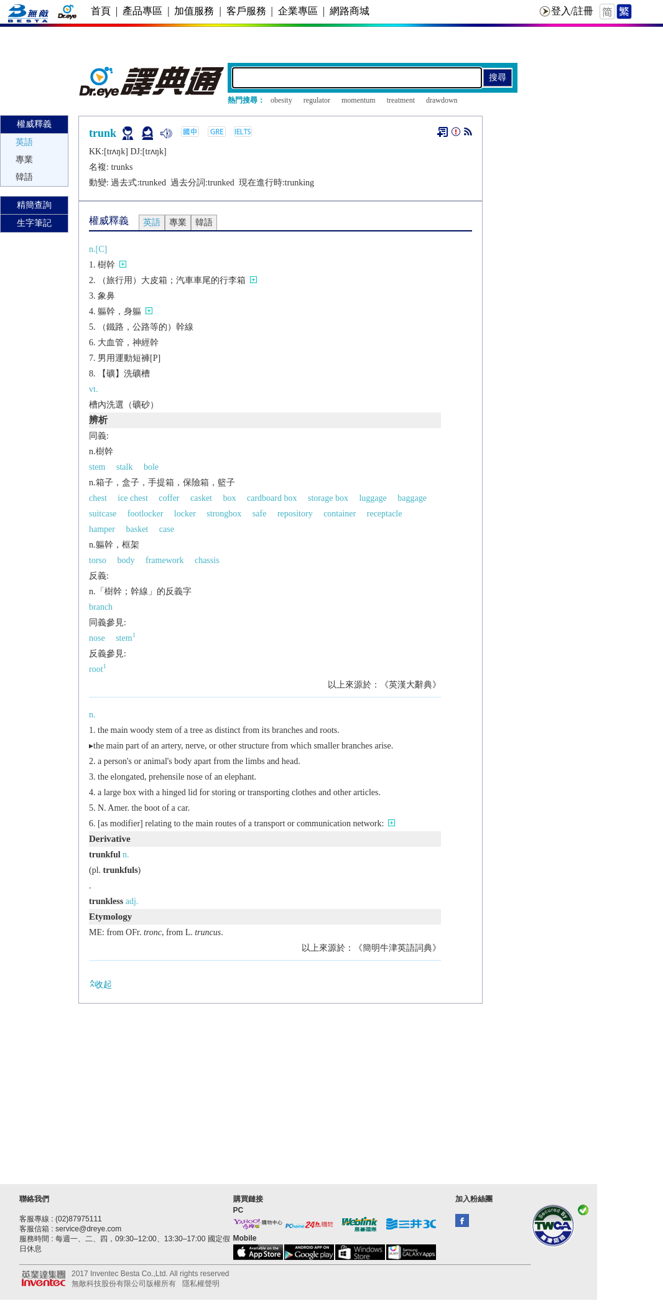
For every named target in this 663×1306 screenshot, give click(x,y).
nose (97, 638)
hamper (102, 529)
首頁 (101, 11)
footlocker (146, 513)
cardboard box (272, 498)
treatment (401, 100)
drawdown (442, 100)
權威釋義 (34, 124)
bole (151, 467)
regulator (317, 100)
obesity (281, 100)
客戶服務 (246, 11)
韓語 (24, 177)
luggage (372, 498)
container (339, 513)
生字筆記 (34, 223)
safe (260, 513)
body (126, 560)
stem (97, 467)
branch (101, 607)
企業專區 (298, 11)
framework (164, 560)
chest (98, 498)
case (166, 529)
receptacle (384, 513)
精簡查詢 (34, 205)
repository (295, 513)
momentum (358, 100)
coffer (169, 498)
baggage (412, 498)
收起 (100, 984)
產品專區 (142, 11)
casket (201, 498)
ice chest (133, 498)
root (97, 669)
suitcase (102, 513)
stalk (124, 467)
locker (185, 513)
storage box (328, 498)
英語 (24, 142)
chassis (207, 560)
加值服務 (194, 11)
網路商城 (349, 11)
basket (137, 529)
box (229, 498)
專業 (24, 159)
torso (97, 560)
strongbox (223, 513)
